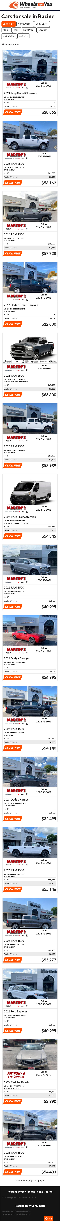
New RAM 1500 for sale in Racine (16, 1212)
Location (44, 30)
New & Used (25, 24)
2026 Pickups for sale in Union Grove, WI (19, 1197)
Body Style (42, 24)
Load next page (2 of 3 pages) (30, 1180)
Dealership (9, 36)
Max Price (29, 30)
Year (17, 30)
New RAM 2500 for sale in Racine (16, 1214)
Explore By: (8, 24)
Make (6, 30)
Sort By (23, 36)
